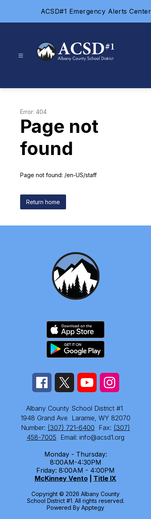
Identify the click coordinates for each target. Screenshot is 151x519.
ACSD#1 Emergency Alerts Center (96, 11)
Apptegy (92, 507)
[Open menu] (20, 55)
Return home (43, 202)
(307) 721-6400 (71, 428)
